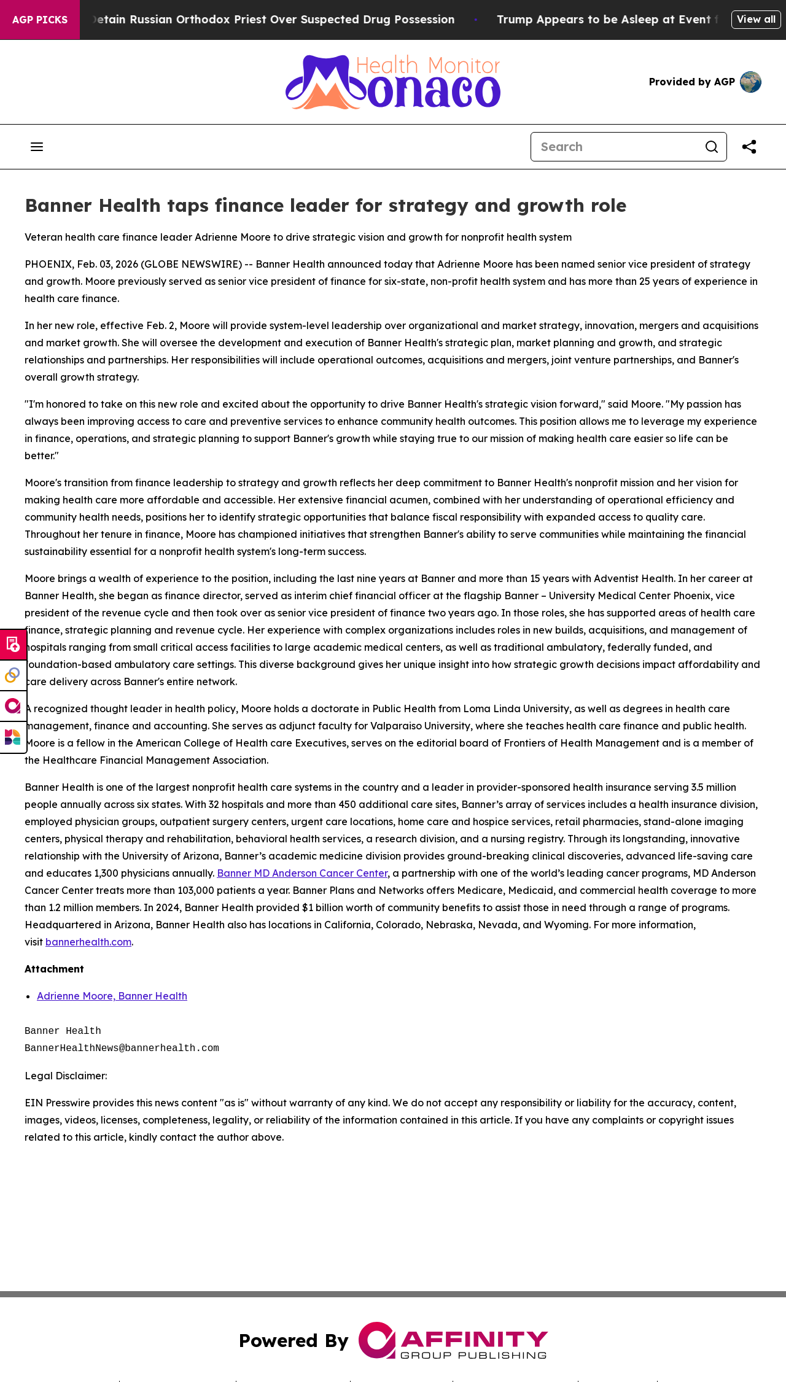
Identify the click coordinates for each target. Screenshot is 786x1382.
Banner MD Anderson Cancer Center (302, 873)
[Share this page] (749, 146)
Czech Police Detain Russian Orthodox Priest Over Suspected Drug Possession (247, 19)
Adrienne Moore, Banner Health (112, 996)
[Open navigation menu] (37, 146)
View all (756, 19)
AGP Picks (40, 20)
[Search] (614, 147)
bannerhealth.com (88, 942)
